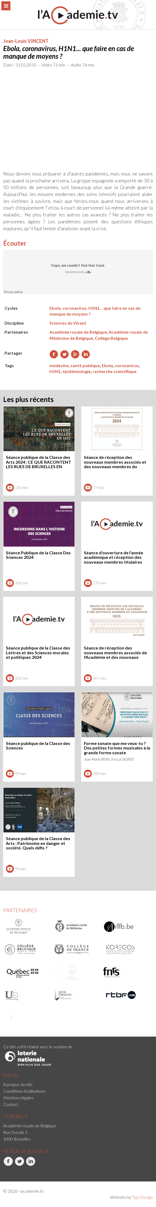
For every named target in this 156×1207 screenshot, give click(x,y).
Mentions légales (18, 1097)
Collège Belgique (111, 338)
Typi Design (142, 1197)
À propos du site (18, 1084)
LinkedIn (31, 1164)
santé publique (85, 365)
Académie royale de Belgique (78, 331)
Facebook (8, 1164)
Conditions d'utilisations (24, 1090)
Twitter (19, 1164)
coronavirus (127, 365)
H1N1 (55, 371)
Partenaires (20, 910)
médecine (59, 365)
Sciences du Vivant (67, 322)
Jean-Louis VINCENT (26, 41)
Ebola (107, 365)
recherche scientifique (114, 371)
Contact (10, 1104)
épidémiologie (77, 371)
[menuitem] (78, 1084)
